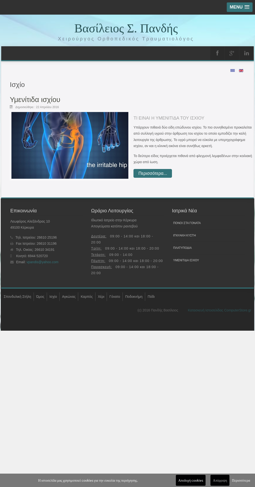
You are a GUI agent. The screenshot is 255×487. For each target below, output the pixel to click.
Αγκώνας (69, 297)
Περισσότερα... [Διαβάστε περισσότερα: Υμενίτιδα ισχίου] (152, 173)
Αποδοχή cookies (190, 480)
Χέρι (101, 297)
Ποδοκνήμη (133, 297)
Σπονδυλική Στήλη (17, 297)
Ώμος (40, 297)
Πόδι (151, 297)
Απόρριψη (220, 480)
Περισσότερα (241, 480)
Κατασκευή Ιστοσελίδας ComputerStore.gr (219, 310)
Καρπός (87, 297)
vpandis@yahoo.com (42, 262)
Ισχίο (53, 297)
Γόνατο (114, 297)
